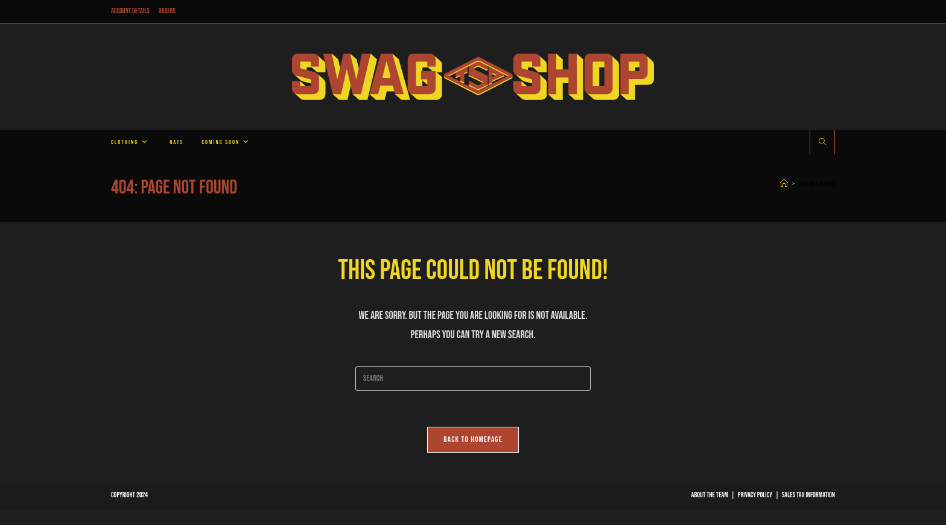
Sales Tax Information (808, 495)
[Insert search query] (473, 378)
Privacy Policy (755, 495)
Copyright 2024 (129, 495)
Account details (130, 11)
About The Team (709, 495)
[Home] (784, 184)
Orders (167, 11)
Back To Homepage (473, 439)
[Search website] (822, 142)
